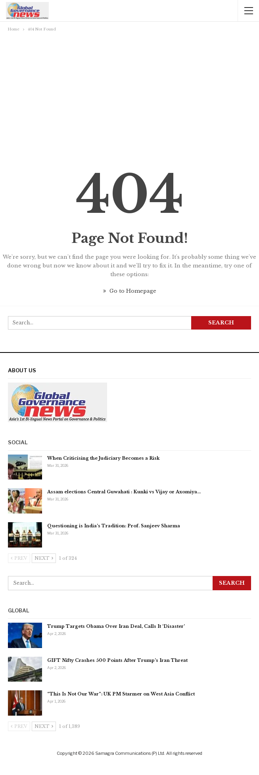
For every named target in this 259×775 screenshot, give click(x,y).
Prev (19, 558)
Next (44, 558)
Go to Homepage (129, 291)
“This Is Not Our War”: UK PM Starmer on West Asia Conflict (121, 694)
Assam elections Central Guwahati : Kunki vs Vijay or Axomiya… (124, 492)
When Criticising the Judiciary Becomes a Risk (103, 458)
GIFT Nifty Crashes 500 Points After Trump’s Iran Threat (117, 660)
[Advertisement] (129, 93)
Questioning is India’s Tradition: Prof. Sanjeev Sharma (113, 526)
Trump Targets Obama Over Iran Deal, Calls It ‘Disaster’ (116, 626)
